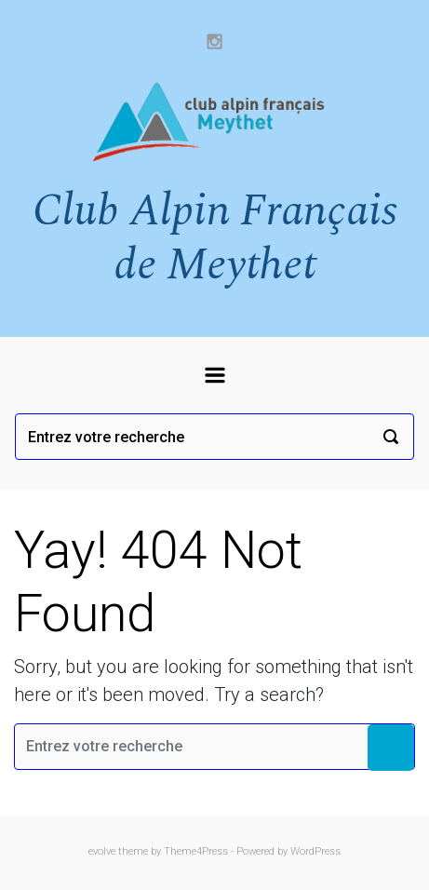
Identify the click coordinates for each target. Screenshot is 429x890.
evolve (101, 851)
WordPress (315, 851)
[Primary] (215, 375)
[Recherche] (214, 436)
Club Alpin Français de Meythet (215, 238)
